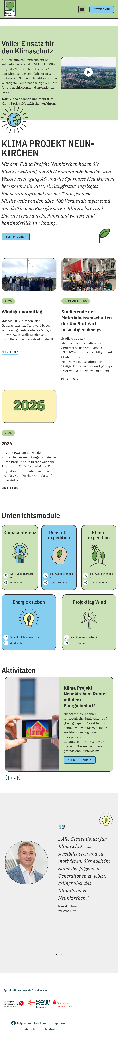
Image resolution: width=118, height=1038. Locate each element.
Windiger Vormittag (22, 311)
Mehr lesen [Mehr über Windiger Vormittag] (10, 352)
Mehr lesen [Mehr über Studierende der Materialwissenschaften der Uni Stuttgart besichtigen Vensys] (69, 379)
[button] (82, 9)
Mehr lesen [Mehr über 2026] (10, 488)
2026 (7, 443)
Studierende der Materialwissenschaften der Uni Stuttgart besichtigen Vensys (86, 320)
